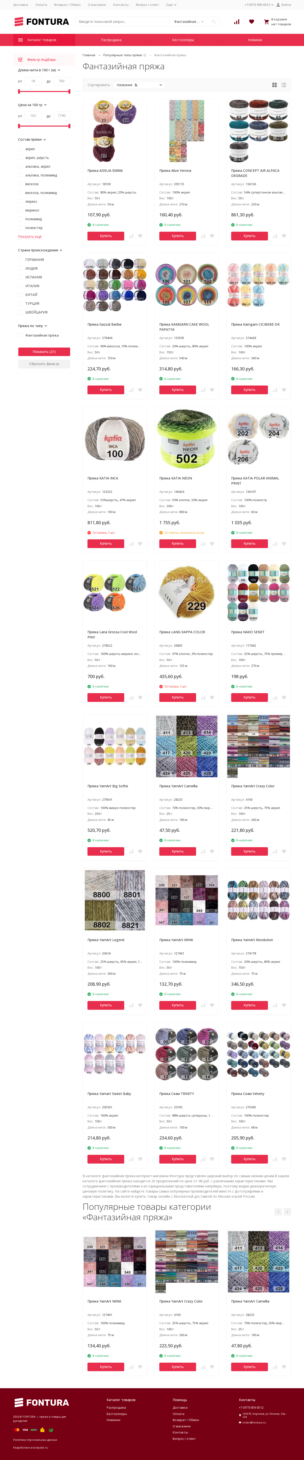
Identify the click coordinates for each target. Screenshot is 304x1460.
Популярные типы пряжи (122, 55)
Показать (40, 351)
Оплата (41, 4)
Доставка (20, 4)
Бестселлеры (183, 39)
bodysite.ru (40, 1447)
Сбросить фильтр (44, 363)
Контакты (121, 4)
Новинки (255, 39)
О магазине (97, 4)
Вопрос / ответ (147, 4)
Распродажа (111, 39)
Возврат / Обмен (67, 4)
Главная (89, 55)
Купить (106, 235)
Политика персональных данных (35, 1440)
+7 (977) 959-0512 (251, 1407)
